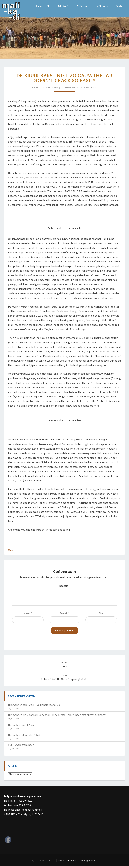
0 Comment (89, 87)
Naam (28, 613)
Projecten (83, 6)
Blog (49, 6)
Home (38, 6)
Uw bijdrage (102, 6)
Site (101, 613)
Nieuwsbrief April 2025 (21, 725)
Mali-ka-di (64, 6)
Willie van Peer (47, 87)
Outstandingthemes (85, 860)
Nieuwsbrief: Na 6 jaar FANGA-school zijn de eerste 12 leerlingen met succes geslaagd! (57, 715)
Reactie (64, 585)
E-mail (64, 613)
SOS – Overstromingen (21, 744)
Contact (120, 6)
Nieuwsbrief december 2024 (24, 735)
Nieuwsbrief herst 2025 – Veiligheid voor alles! (34, 704)
